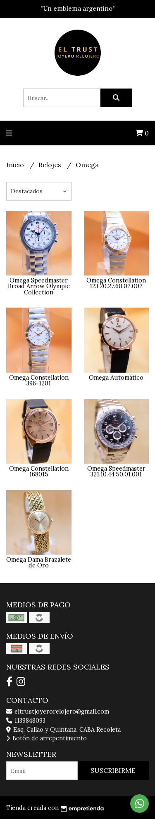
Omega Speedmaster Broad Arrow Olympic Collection (39, 286)
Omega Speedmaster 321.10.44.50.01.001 (116, 471)
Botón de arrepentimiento (46, 738)
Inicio (16, 165)
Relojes (50, 165)
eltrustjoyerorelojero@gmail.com (57, 711)
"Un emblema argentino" (78, 8)
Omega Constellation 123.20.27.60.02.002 (116, 283)
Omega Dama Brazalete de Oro (38, 562)
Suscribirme (113, 770)
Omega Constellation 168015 (39, 471)
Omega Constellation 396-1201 (39, 380)
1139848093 (25, 720)
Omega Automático (116, 377)
